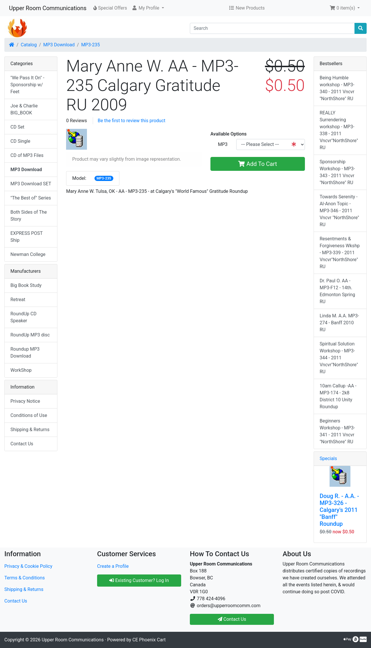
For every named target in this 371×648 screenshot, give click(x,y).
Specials (328, 458)
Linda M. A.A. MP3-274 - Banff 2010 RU (339, 322)
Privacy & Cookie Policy (28, 566)
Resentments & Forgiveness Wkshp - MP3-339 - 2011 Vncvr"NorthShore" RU (340, 252)
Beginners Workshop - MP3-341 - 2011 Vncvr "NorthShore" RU (337, 431)
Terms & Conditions (24, 578)
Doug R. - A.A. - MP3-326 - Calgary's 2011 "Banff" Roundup (339, 510)
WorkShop (21, 370)
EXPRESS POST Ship (26, 236)
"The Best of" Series (30, 198)
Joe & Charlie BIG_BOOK (24, 109)
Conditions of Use (28, 415)
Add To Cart (257, 163)
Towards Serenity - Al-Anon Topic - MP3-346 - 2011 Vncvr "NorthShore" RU (339, 210)
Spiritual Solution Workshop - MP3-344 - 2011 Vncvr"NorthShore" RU (339, 357)
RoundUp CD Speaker (23, 317)
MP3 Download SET (30, 183)
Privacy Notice (25, 401)
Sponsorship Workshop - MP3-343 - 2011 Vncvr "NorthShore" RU (337, 172)
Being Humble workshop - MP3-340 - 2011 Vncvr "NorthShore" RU (337, 88)
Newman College (28, 254)
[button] (147, 8)
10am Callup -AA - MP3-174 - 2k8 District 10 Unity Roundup (338, 396)
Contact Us (21, 443)
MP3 (223, 144)
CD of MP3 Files (26, 155)
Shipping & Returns (30, 429)
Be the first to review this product (132, 120)
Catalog (29, 44)
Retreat (17, 299)
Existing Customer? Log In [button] (139, 580)
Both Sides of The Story (28, 215)
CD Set (17, 127)
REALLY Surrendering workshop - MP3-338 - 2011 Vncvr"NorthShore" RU (339, 130)
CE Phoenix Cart (149, 639)
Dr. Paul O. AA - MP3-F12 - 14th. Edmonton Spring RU (337, 291)
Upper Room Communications (47, 8)
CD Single (20, 141)
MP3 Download (58, 44)
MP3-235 (90, 44)
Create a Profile (113, 566)
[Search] (272, 28)
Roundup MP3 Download (25, 352)
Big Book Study (25, 285)
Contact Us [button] (232, 619)
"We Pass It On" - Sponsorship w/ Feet (27, 84)
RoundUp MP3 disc (30, 335)
